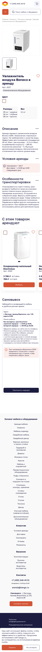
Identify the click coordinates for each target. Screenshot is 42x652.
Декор (21, 507)
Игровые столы (21, 457)
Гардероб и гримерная (21, 449)
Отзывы (21, 541)
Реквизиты (21, 545)
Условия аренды (21, 531)
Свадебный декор (21, 438)
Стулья (21, 500)
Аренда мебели (21, 424)
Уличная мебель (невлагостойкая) (21, 512)
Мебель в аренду (21, 431)
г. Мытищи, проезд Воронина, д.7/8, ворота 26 (21, 595)
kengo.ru (22, 637)
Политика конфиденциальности (17, 620)
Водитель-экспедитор (21, 567)
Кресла (21, 460)
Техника (21, 504)
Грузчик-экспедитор (21, 561)
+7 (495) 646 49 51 (17, 4)
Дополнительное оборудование (21, 518)
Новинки (21, 428)
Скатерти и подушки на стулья (21, 480)
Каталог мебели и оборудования (21, 419)
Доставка (21, 534)
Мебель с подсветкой (21, 465)
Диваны (21, 453)
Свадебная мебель (21, 435)
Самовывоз (21, 538)
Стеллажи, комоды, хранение (21, 486)
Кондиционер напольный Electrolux (17, 267)
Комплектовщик (21, 557)
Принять (12, 647)
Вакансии (21, 551)
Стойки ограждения (21, 492)
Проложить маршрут (21, 390)
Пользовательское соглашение (20, 625)
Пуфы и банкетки (21, 476)
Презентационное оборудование (21, 471)
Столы (21, 496)
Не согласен (31, 647)
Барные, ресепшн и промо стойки (21, 443)
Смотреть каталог (21, 603)
